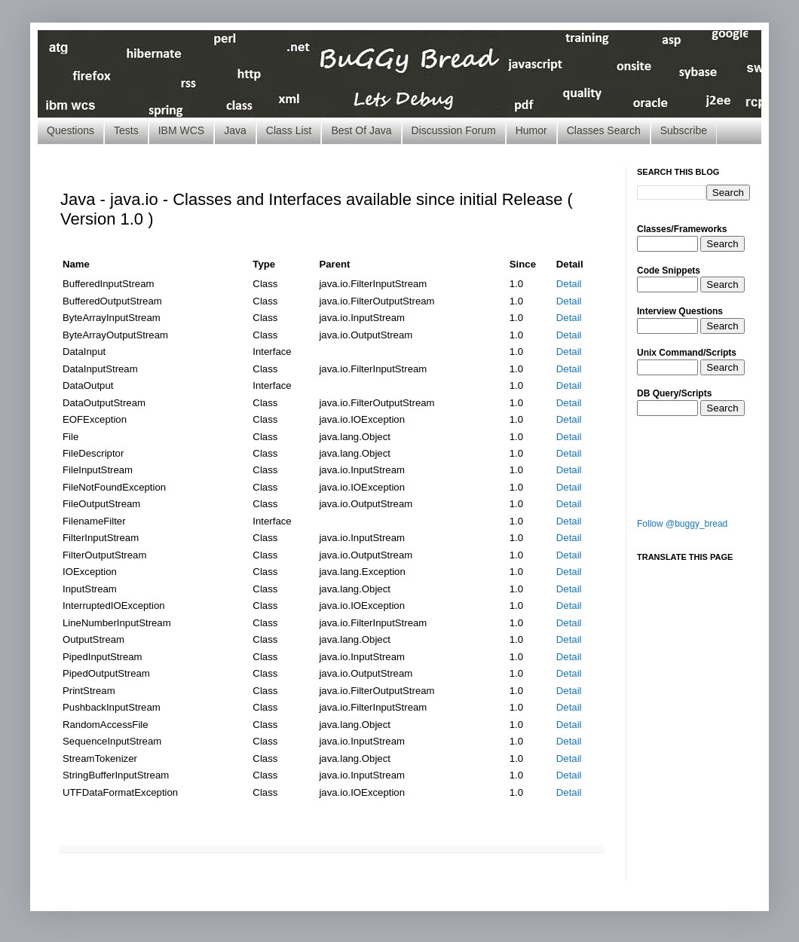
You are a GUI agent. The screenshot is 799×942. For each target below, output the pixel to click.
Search (722, 243)
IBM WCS (181, 130)
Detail (569, 283)
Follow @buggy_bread (682, 523)
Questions (70, 130)
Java (235, 130)
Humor (531, 130)
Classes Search (604, 130)
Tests (126, 130)
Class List (289, 130)
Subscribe (683, 130)
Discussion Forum (454, 130)
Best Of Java (361, 130)
